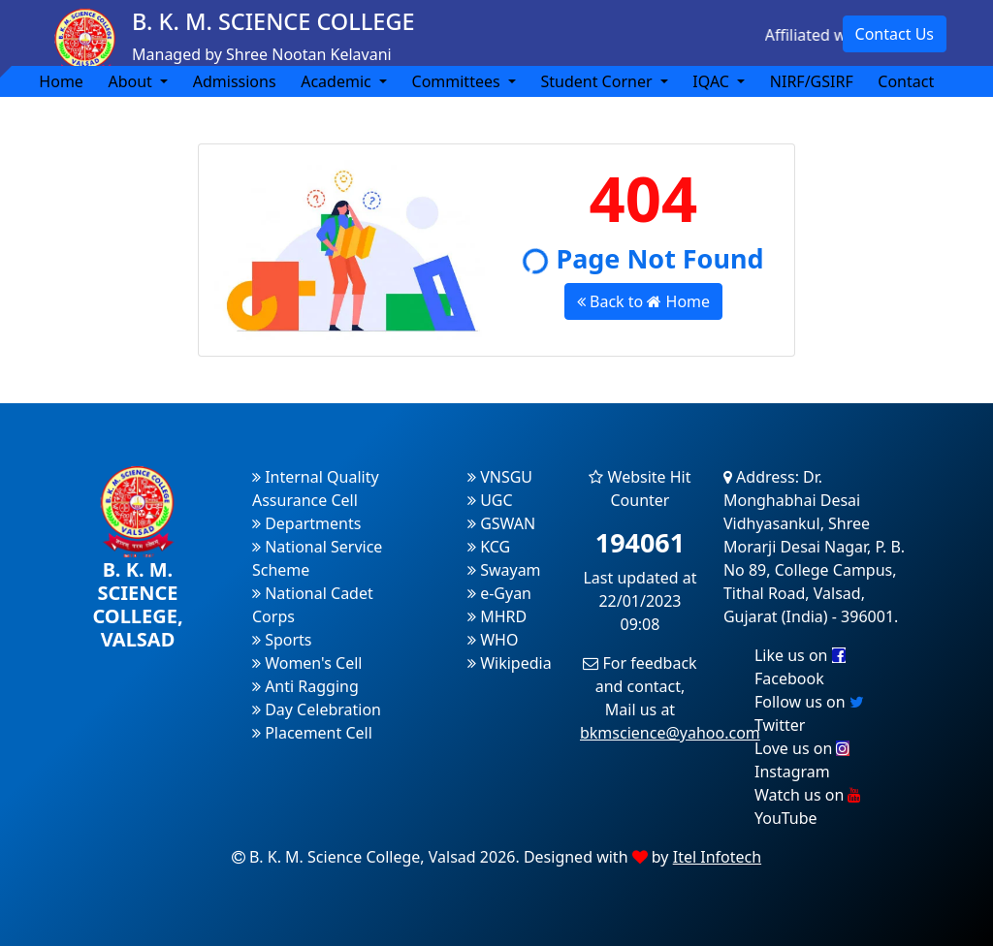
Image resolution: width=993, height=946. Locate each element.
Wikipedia (509, 663)
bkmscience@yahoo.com (670, 732)
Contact (906, 81)
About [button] (132, 81)
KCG (488, 546)
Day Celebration (316, 709)
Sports (282, 639)
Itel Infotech (717, 856)
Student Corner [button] (598, 81)
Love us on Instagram (802, 760)
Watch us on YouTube (807, 806)
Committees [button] (458, 81)
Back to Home (643, 301)
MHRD (497, 616)
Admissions (234, 81)
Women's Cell (307, 663)
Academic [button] (338, 81)
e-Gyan (499, 593)
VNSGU (499, 477)
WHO (492, 639)
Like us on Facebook (800, 667)
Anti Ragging (305, 686)
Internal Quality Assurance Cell (315, 488)
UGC (490, 500)
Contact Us (894, 34)
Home (61, 81)
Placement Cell (312, 732)
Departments (306, 523)
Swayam (504, 570)
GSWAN (501, 523)
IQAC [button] (712, 81)
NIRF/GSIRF (811, 81)
